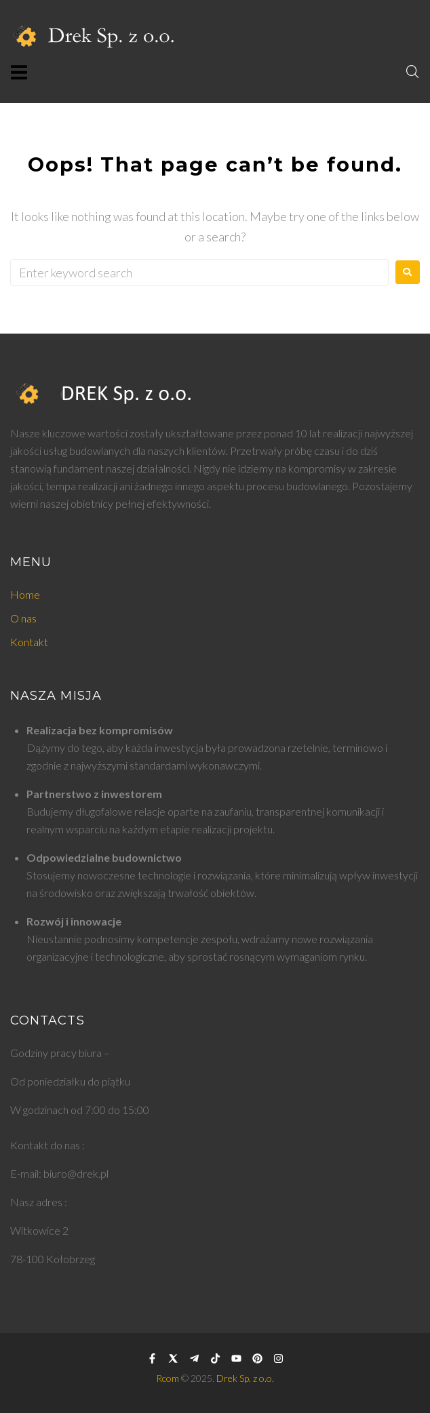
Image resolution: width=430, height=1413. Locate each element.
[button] (19, 72)
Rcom (167, 1378)
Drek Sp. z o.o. (245, 1378)
